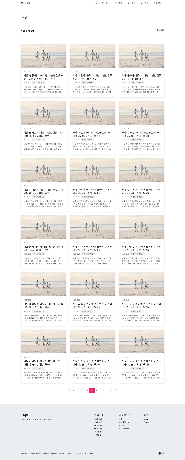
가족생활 (158, 3)
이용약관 (24, 453)
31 (97, 390)
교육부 (121, 419)
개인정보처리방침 (35, 453)
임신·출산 (106, 3)
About (145, 419)
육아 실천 (132, 3)
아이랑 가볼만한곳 (38, 83)
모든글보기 (62, 453)
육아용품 (97, 431)
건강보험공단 (124, 428)
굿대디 (28, 3)
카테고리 (71, 453)
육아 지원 (145, 3)
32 (102, 390)
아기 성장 (119, 3)
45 (111, 390)
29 (86, 390)
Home (96, 3)
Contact (146, 422)
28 (81, 390)
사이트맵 (46, 453)
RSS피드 (54, 453)
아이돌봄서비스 (125, 422)
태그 (77, 453)
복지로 (121, 425)
